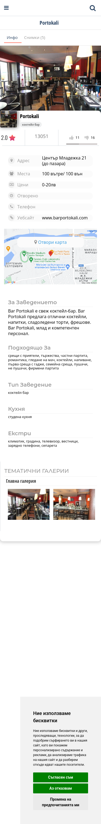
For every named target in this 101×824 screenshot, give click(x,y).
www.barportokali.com (65, 218)
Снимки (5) (34, 37)
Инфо (13, 37)
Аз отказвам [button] (60, 788)
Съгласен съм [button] (60, 777)
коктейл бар (31, 124)
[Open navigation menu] (6, 8)
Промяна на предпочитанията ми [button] (60, 802)
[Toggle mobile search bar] (92, 8)
